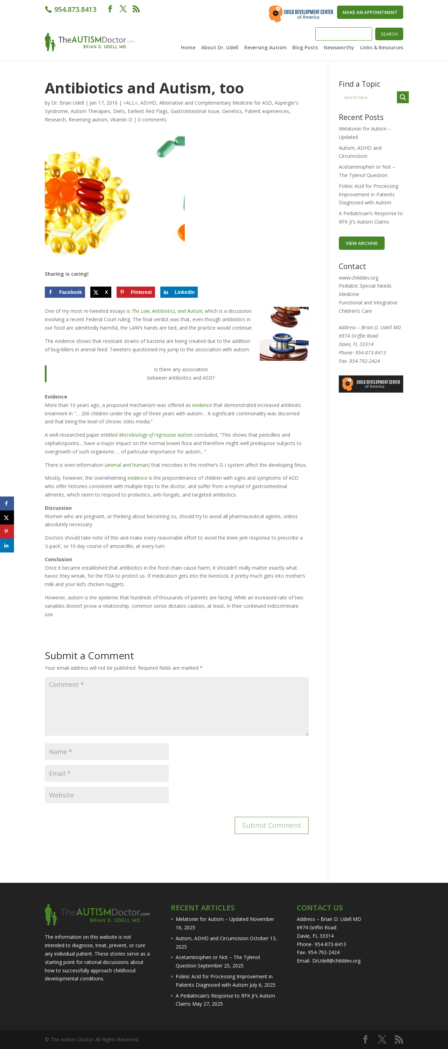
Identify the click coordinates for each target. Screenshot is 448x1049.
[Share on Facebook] (65, 292)
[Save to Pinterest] (136, 292)
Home (188, 48)
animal (113, 465)
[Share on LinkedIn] (179, 292)
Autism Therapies (90, 111)
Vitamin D (121, 119)
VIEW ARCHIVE (362, 243)
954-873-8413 (370, 352)
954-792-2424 (364, 361)
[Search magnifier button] (403, 97)
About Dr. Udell (219, 48)
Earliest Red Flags (148, 111)
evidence (202, 405)
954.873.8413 (74, 9)
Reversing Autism (265, 48)
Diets (119, 111)
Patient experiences (267, 111)
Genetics (232, 111)
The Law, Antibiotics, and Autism (167, 311)
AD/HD (148, 102)
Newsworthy (339, 48)
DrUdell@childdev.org (336, 960)
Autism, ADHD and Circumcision (212, 938)
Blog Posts (305, 48)
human (140, 465)
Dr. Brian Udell (67, 102)
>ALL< (130, 102)
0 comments (152, 119)
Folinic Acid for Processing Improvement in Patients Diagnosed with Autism (368, 194)
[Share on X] (100, 292)
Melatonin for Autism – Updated (212, 919)
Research (55, 119)
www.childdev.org (358, 277)
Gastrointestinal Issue (194, 111)
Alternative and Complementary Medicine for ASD (215, 102)
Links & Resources (381, 48)
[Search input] (369, 97)
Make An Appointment (370, 12)
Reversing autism (88, 119)
